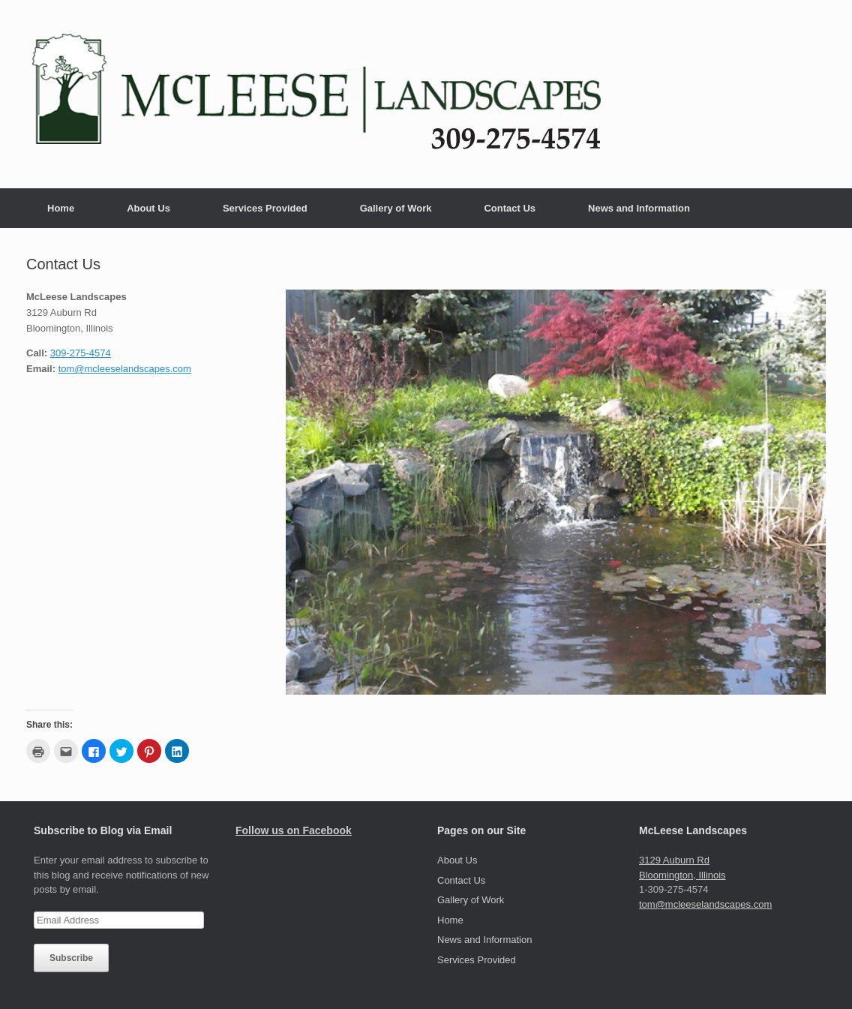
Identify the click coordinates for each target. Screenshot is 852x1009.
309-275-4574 (80, 353)
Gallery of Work (396, 208)
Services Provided (265, 208)
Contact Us (510, 208)
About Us (148, 208)
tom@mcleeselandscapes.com (124, 368)
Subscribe (71, 958)
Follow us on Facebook (294, 830)
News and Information (639, 208)
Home (60, 208)
